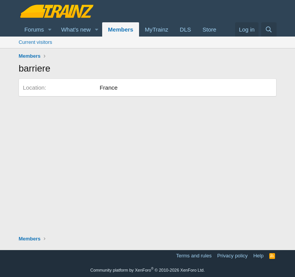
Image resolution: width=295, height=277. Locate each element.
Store (209, 29)
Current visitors (35, 42)
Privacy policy (232, 256)
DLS (185, 29)
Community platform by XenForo (147, 270)
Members (120, 29)
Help (258, 256)
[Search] (268, 29)
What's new (76, 29)
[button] (50, 29)
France (108, 87)
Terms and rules (193, 256)
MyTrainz (156, 29)
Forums (34, 29)
